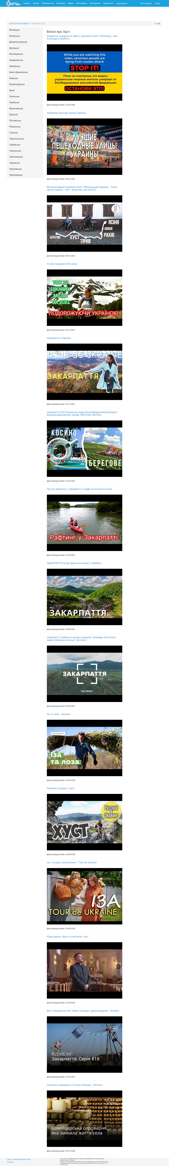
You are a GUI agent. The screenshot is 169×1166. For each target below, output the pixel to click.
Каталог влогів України (19, 23)
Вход (158, 3)
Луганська (14, 96)
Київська (13, 78)
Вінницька (14, 30)
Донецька (14, 48)
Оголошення (94, 3)
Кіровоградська (17, 84)
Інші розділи (122, 3)
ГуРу (106, 1163)
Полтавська (15, 120)
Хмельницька (16, 157)
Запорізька (14, 66)
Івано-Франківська (18, 72)
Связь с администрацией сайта (19, 1159)
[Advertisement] (84, 14)
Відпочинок (108, 3)
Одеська (13, 114)
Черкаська (14, 163)
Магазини (61, 3)
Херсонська (15, 151)
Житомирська (16, 54)
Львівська (14, 102)
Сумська (13, 132)
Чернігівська (15, 169)
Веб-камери (81, 3)
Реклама (10, 1162)
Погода (36, 3)
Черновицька (15, 175)
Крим (11, 90)
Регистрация (145, 3)
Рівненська (14, 127)
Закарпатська (16, 60)
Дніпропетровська (18, 42)
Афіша (70, 3)
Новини (26, 3)
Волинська (14, 36)
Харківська (14, 145)
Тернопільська (16, 139)
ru (155, 23)
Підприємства (48, 3)
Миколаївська (16, 108)
